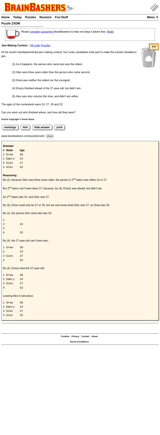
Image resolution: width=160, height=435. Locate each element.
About (94, 336)
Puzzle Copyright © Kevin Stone (17, 119)
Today (17, 17)
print (60, 127)
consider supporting (41, 31)
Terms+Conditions (79, 341)
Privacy (75, 336)
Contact (85, 336)
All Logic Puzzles (40, 45)
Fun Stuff (61, 17)
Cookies (65, 336)
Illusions (45, 17)
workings (10, 127)
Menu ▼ (153, 17)
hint (25, 127)
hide (110, 31)
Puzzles (30, 17)
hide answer (42, 127)
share (50, 136)
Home (5, 17)
